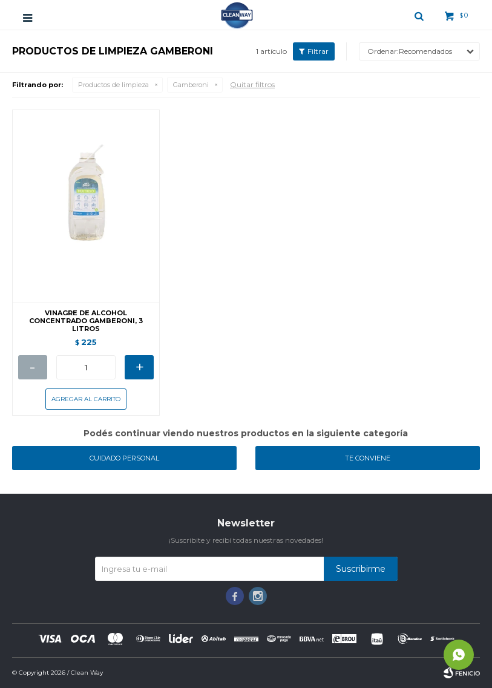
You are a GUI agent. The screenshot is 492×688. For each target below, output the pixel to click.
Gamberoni (191, 84)
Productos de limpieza (113, 84)
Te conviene (367, 458)
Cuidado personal (124, 458)
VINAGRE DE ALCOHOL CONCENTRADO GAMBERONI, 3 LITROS (86, 321)
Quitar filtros (252, 84)
